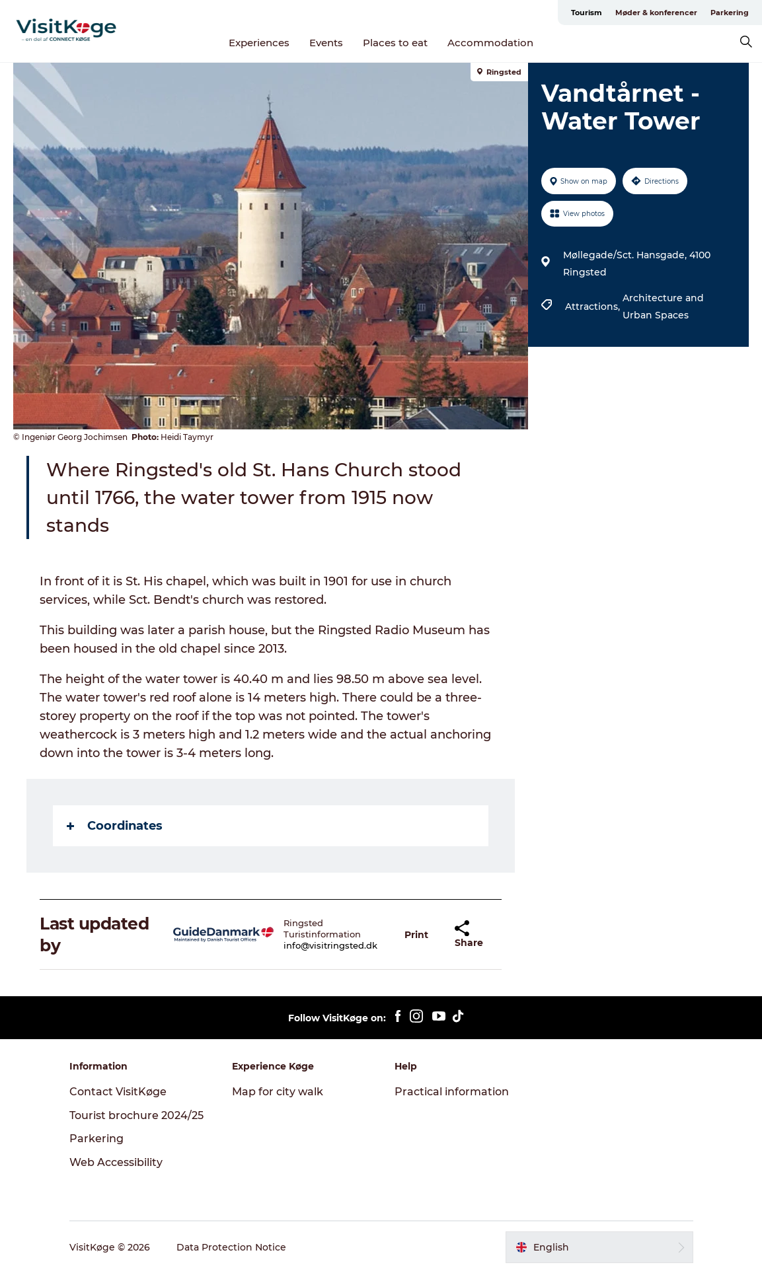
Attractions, (594, 306)
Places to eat (395, 42)
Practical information (452, 1091)
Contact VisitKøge (118, 1091)
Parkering (729, 12)
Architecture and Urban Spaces (663, 306)
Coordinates (115, 825)
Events (326, 42)
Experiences (259, 42)
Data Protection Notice (231, 1247)
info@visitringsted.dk (330, 945)
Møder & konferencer (656, 12)
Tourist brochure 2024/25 (136, 1115)
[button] (416, 934)
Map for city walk (277, 1091)
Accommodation (490, 42)
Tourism (586, 12)
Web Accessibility (116, 1162)
